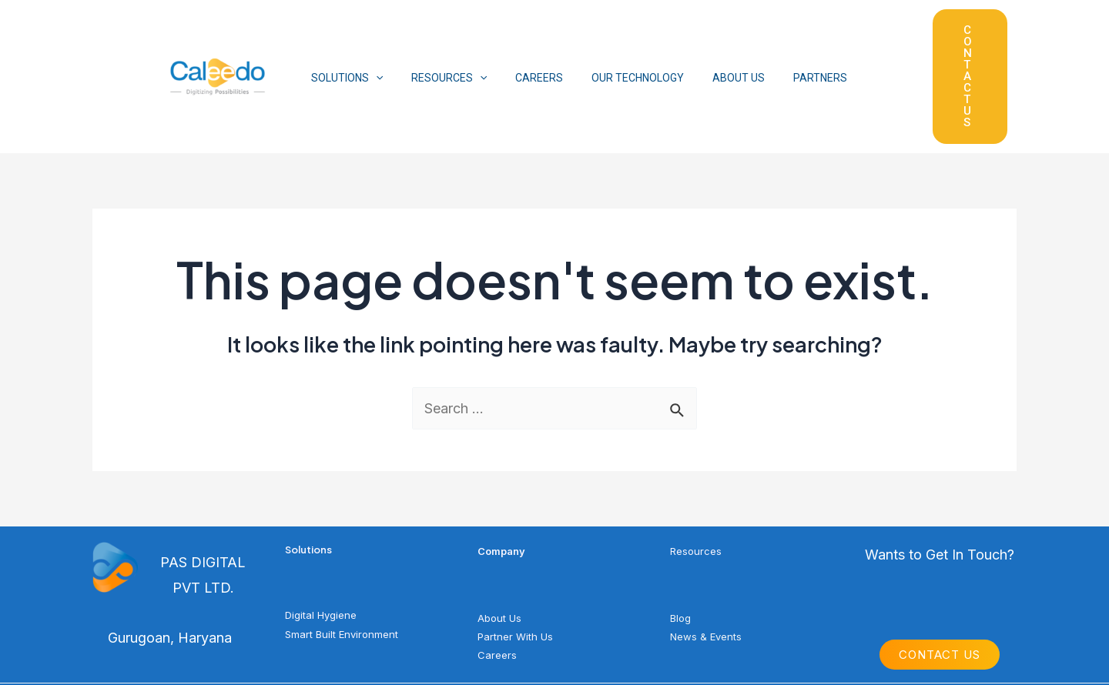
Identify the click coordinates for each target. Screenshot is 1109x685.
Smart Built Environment (341, 553)
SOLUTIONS (343, 37)
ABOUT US (708, 37)
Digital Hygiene (321, 535)
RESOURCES (438, 37)
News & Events (706, 556)
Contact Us (939, 574)
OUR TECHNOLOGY (614, 37)
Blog (680, 537)
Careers (497, 574)
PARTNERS (782, 37)
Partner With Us (515, 556)
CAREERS (522, 37)
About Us (499, 537)
